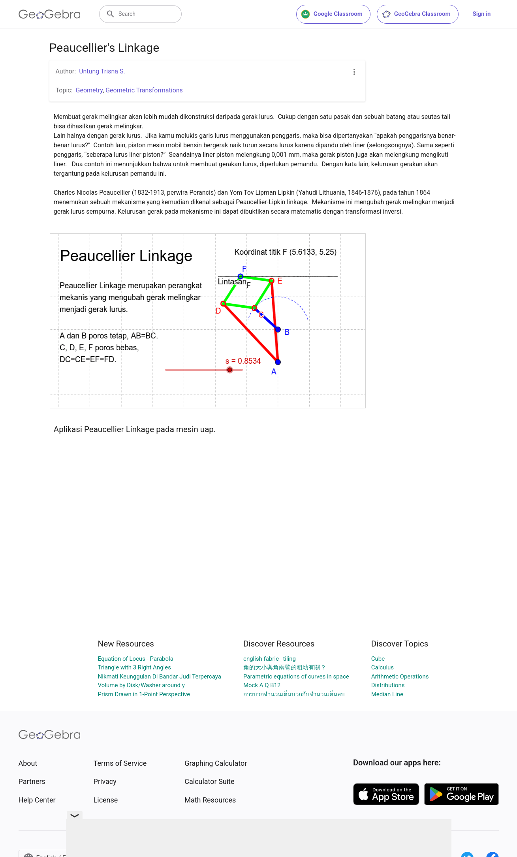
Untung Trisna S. (102, 71)
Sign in (482, 13)
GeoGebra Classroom (416, 14)
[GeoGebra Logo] (50, 14)
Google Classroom (332, 14)
